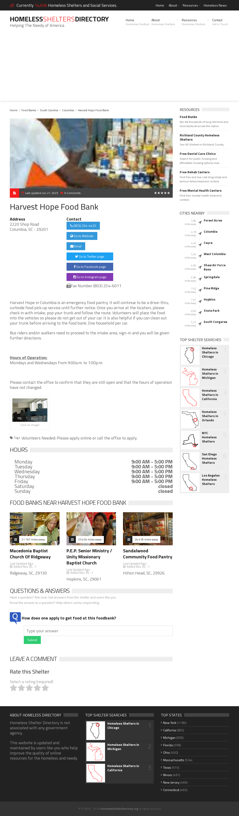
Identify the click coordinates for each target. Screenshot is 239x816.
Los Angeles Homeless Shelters (211, 479)
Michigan (169, 737)
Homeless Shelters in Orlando (210, 416)
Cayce (208, 243)
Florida (168, 745)
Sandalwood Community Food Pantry (147, 553)
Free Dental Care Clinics (198, 154)
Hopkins (209, 299)
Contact (220, 21)
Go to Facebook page (90, 266)
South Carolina (49, 110)
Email (75, 246)
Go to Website (82, 235)
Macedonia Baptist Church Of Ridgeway (30, 553)
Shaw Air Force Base (214, 267)
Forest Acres (213, 220)
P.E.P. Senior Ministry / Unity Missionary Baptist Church (89, 556)
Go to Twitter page (89, 256)
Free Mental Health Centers (200, 190)
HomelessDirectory (59, 19)
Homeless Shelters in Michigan (210, 373)
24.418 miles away (146, 539)
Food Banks (28, 110)
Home (160, 5)
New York (169, 722)
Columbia (68, 110)
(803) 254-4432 (83, 225)
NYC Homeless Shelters (209, 437)
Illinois (167, 774)
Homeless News (215, 5)
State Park (211, 310)
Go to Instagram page (89, 276)
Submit (32, 639)
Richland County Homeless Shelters (199, 137)
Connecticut (171, 789)
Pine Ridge (211, 288)
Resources (190, 5)
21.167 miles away (33, 539)
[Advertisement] (119, 68)
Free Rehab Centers (195, 172)
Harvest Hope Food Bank (93, 110)
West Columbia (215, 254)
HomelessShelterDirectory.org (119, 808)
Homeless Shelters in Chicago (210, 352)
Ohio (166, 752)
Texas (167, 767)
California (169, 730)
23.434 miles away (90, 539)
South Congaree (215, 322)
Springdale (212, 277)
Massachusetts (173, 759)
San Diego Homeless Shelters (209, 458)
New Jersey (171, 782)
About (173, 5)
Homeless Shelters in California (210, 394)
